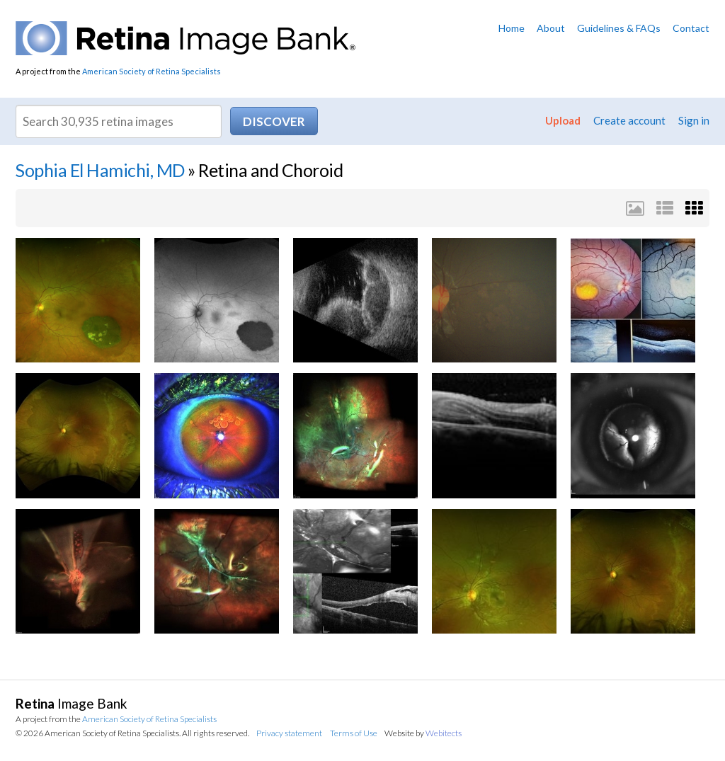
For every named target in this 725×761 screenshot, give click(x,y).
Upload (563, 120)
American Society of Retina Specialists (151, 71)
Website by (423, 733)
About (551, 28)
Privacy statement (289, 733)
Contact (691, 28)
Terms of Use (353, 733)
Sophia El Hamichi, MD (100, 170)
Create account (629, 120)
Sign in (693, 120)
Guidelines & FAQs (619, 28)
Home (511, 28)
